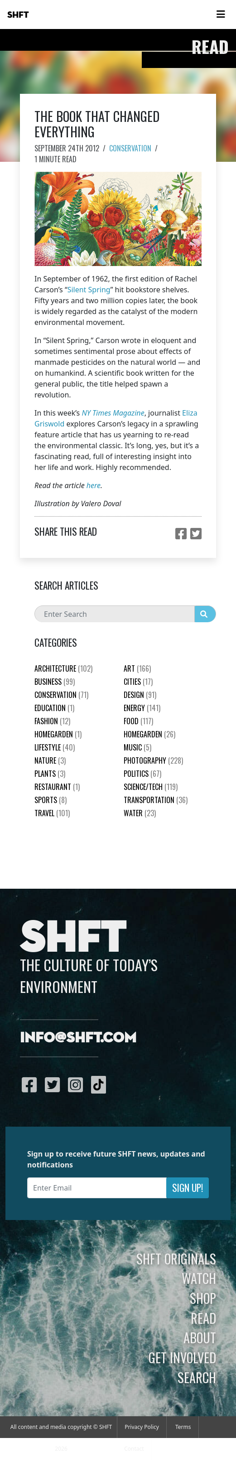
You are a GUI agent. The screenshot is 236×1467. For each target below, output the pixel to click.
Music (137, 747)
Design (140, 694)
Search (197, 1377)
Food (138, 721)
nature (50, 760)
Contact (134, 1448)
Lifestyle (54, 747)
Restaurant (57, 786)
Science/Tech (151, 786)
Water (140, 813)
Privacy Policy (142, 1427)
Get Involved (182, 1357)
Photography (153, 760)
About (199, 1337)
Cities (138, 681)
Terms (183, 1427)
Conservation (130, 148)
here (94, 485)
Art (137, 668)
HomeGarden (58, 734)
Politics (142, 773)
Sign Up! (187, 1188)
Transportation (156, 799)
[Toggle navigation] (220, 14)
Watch (199, 1278)
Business (54, 681)
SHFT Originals (176, 1258)
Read (203, 1317)
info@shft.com (78, 1038)
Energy (142, 707)
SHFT (18, 14)
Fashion (52, 721)
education (54, 707)
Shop (203, 1297)
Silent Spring (89, 290)
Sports (50, 799)
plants (49, 773)
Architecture (63, 668)
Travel (52, 813)
